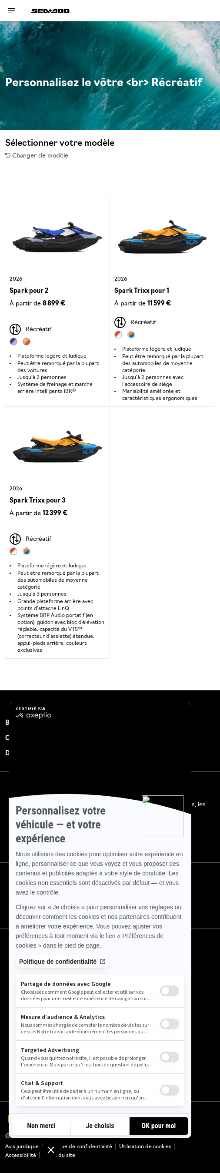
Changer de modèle (36, 156)
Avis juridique (22, 1147)
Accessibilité (20, 1155)
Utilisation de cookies (145, 1147)
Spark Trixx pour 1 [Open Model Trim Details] (141, 291)
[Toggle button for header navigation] (11, 10)
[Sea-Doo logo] (50, 10)
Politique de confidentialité (79, 1147)
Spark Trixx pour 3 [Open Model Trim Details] (38, 501)
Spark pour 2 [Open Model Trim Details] (29, 291)
